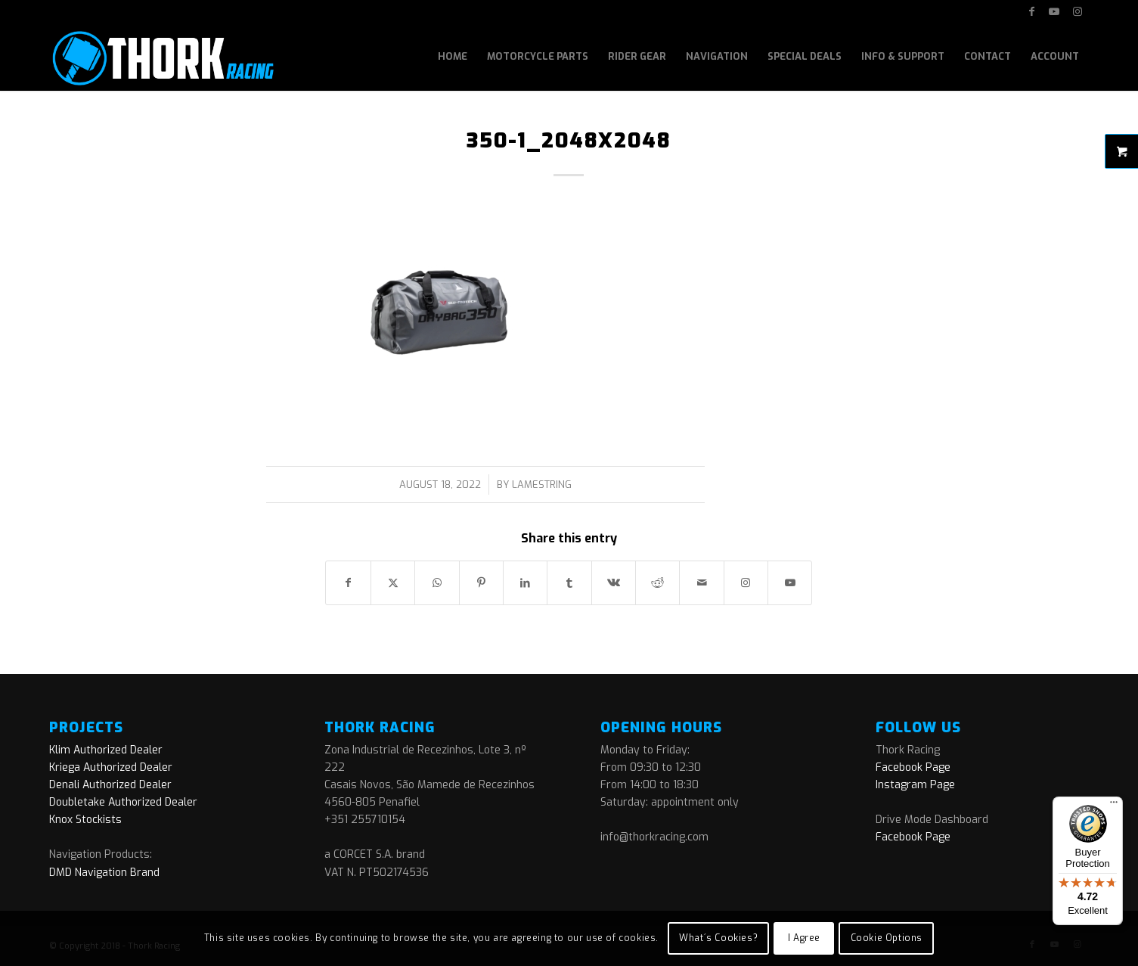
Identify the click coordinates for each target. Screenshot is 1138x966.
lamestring (542, 484)
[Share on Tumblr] (569, 582)
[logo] (161, 57)
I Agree (804, 938)
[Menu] (1114, 806)
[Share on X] (392, 582)
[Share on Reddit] (657, 582)
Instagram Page (915, 785)
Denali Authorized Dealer (110, 785)
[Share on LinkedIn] (525, 582)
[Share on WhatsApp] (436, 582)
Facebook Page (913, 767)
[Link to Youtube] (1054, 11)
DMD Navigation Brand (104, 872)
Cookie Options (886, 938)
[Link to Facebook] (1032, 11)
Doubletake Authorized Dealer (123, 802)
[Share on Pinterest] (481, 582)
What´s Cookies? (718, 938)
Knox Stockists (85, 819)
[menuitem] (452, 57)
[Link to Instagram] (1077, 11)
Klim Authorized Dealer (106, 750)
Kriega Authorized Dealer (110, 767)
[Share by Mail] (701, 582)
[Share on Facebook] (348, 582)
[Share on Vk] (613, 582)
